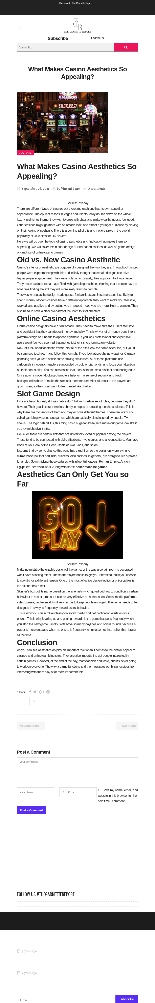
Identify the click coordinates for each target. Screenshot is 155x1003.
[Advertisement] (77, 855)
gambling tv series (37, 417)
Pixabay (83, 203)
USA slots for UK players (50, 236)
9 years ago (27, 951)
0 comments (96, 189)
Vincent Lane (70, 189)
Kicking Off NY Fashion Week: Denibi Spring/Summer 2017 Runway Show (66, 965)
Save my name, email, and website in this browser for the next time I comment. (118, 795)
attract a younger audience (106, 225)
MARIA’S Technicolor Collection (38, 943)
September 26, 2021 (33, 189)
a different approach (79, 300)
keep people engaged (91, 602)
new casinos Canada (121, 353)
